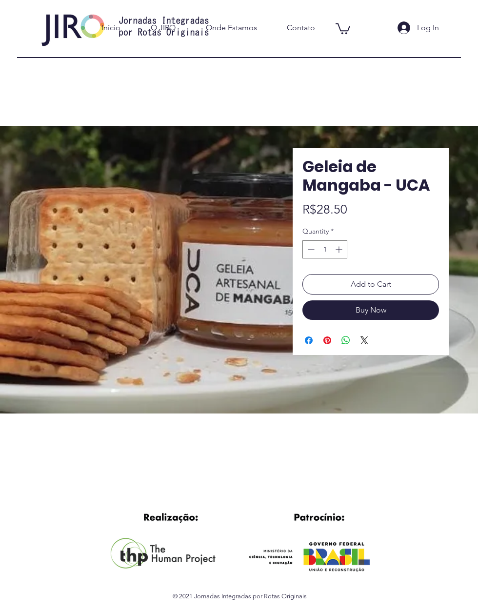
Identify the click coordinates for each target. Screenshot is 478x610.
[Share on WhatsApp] (346, 340)
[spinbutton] (325, 249)
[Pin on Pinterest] (327, 340)
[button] (343, 28)
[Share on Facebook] (309, 340)
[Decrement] (310, 249)
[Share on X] (364, 340)
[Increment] (340, 249)
